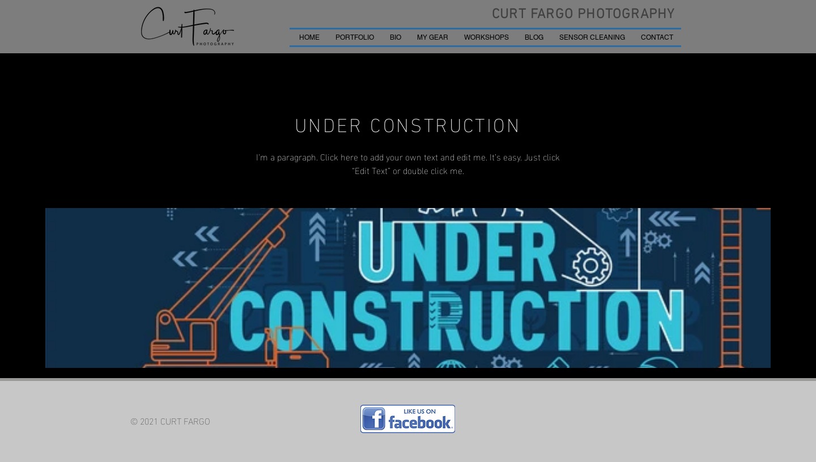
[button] (355, 37)
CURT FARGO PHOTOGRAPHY (583, 15)
